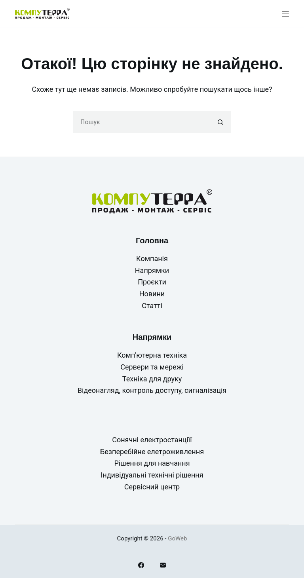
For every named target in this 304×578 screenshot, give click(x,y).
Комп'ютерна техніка (152, 355)
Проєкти (152, 282)
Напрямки (152, 270)
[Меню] (285, 13)
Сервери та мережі (152, 367)
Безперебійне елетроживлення (152, 451)
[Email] (163, 565)
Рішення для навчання (152, 463)
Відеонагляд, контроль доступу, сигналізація (152, 390)
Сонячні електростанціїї (152, 440)
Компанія (152, 258)
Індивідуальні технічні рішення (152, 475)
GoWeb (177, 538)
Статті (152, 305)
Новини (152, 294)
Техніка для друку (152, 379)
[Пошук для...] (141, 122)
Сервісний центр (152, 487)
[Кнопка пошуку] (220, 122)
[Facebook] (141, 565)
